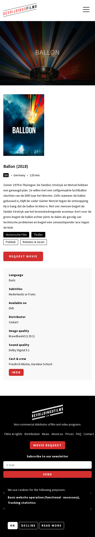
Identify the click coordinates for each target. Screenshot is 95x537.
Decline (28, 525)
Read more (52, 525)
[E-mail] (47, 465)
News (45, 434)
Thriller (38, 235)
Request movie (23, 256)
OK (12, 525)
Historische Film (16, 235)
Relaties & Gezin (33, 242)
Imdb (16, 372)
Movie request (47, 445)
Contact (89, 434)
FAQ (78, 434)
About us (57, 434)
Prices (69, 434)
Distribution (32, 434)
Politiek (11, 242)
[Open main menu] (86, 10)
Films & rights (13, 434)
